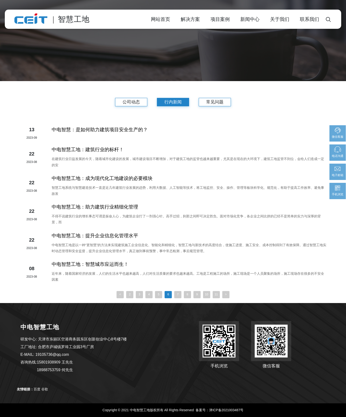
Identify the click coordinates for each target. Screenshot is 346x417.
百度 (37, 389)
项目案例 (220, 19)
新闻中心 (250, 19)
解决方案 (190, 19)
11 (216, 294)
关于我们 (279, 19)
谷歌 (44, 389)
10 (206, 294)
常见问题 (214, 102)
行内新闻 (173, 102)
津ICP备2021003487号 (226, 410)
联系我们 (309, 19)
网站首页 (160, 19)
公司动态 (131, 102)
